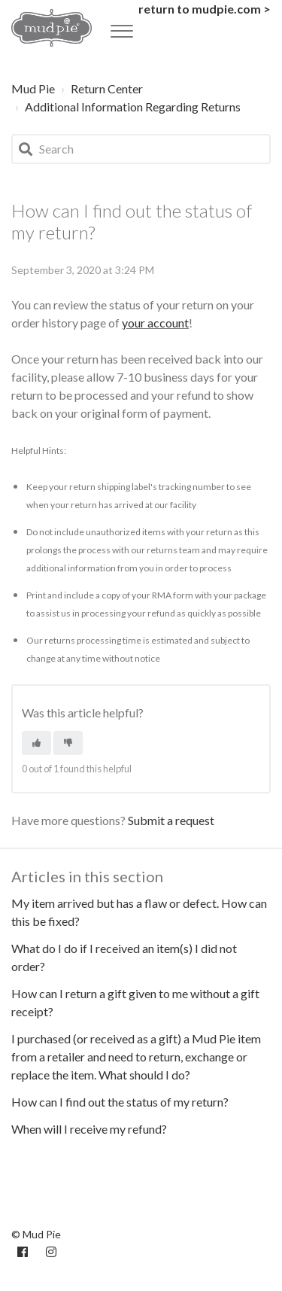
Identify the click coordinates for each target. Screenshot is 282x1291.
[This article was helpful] (36, 743)
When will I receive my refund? (89, 1129)
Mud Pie (33, 88)
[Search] (141, 149)
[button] (121, 27)
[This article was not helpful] (68, 743)
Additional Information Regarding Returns (133, 106)
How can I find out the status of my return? (120, 1102)
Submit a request (171, 820)
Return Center (107, 88)
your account (155, 322)
